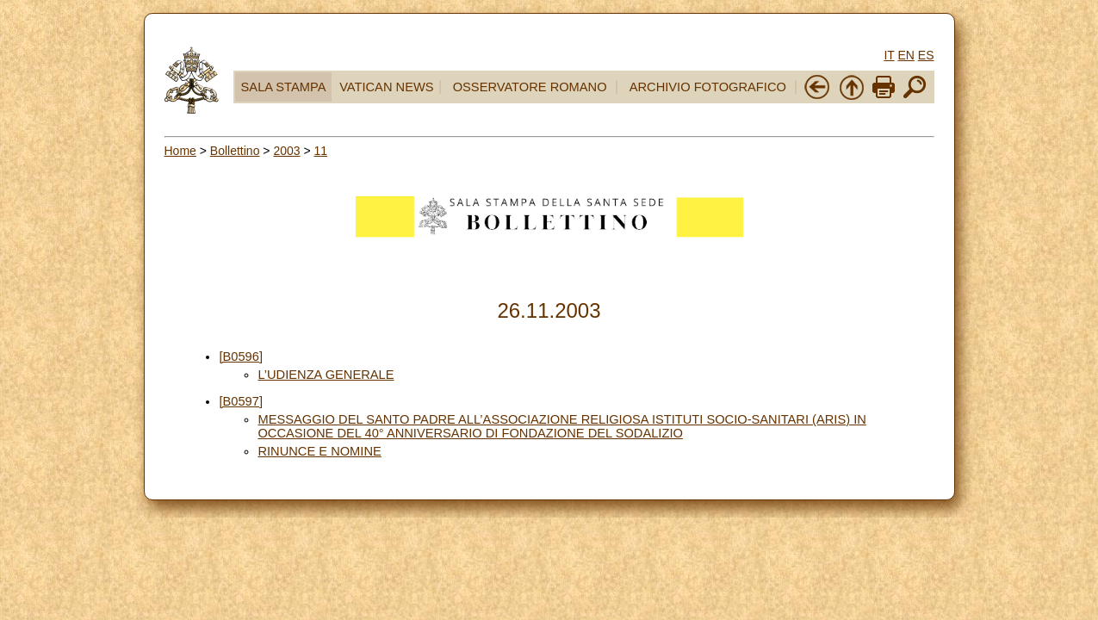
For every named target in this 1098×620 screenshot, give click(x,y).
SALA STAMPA (283, 87)
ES (926, 55)
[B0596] (241, 356)
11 (321, 151)
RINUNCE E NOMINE (319, 451)
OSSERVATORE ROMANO (530, 87)
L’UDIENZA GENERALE (325, 374)
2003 (286, 151)
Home (180, 151)
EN (905, 55)
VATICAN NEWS (386, 87)
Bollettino (235, 151)
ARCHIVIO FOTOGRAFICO (708, 87)
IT (889, 55)
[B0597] (241, 401)
